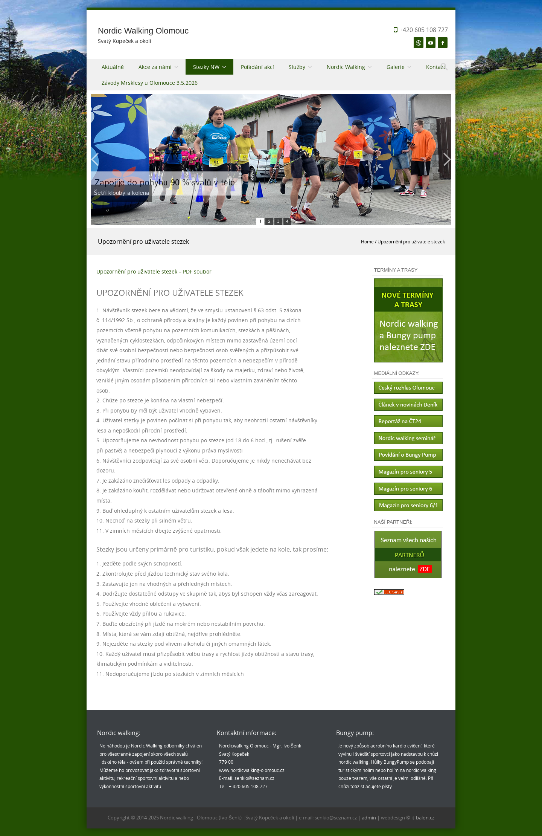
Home (367, 241)
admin (369, 817)
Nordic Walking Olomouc (143, 30)
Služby (297, 66)
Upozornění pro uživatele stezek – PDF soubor (154, 271)
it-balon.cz (422, 817)
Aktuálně (113, 66)
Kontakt (435, 66)
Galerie (396, 66)
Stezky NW (206, 66)
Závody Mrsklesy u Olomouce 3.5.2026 (150, 82)
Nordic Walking (346, 66)
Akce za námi (155, 66)
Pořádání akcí (257, 66)
